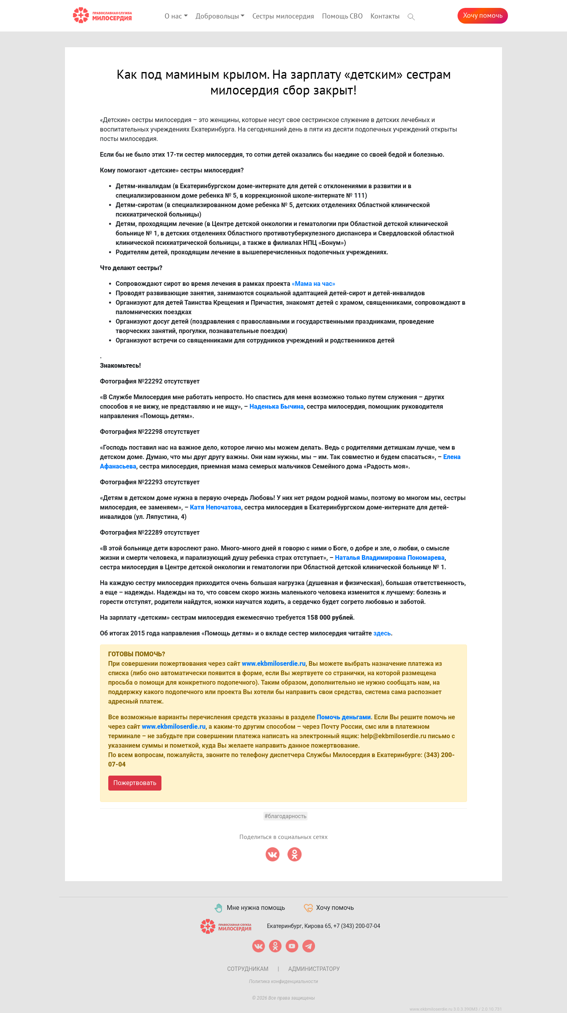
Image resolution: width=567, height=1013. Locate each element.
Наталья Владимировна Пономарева (390, 557)
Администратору (314, 969)
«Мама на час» (313, 283)
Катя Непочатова (215, 507)
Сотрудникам (248, 969)
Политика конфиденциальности (283, 981)
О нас (173, 16)
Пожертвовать (134, 783)
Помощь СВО (342, 16)
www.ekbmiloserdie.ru (274, 663)
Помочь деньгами (344, 717)
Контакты (385, 16)
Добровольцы (217, 16)
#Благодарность (286, 816)
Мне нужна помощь (249, 908)
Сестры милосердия (283, 16)
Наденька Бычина (277, 406)
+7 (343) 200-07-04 (357, 926)
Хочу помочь (482, 15)
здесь (382, 633)
